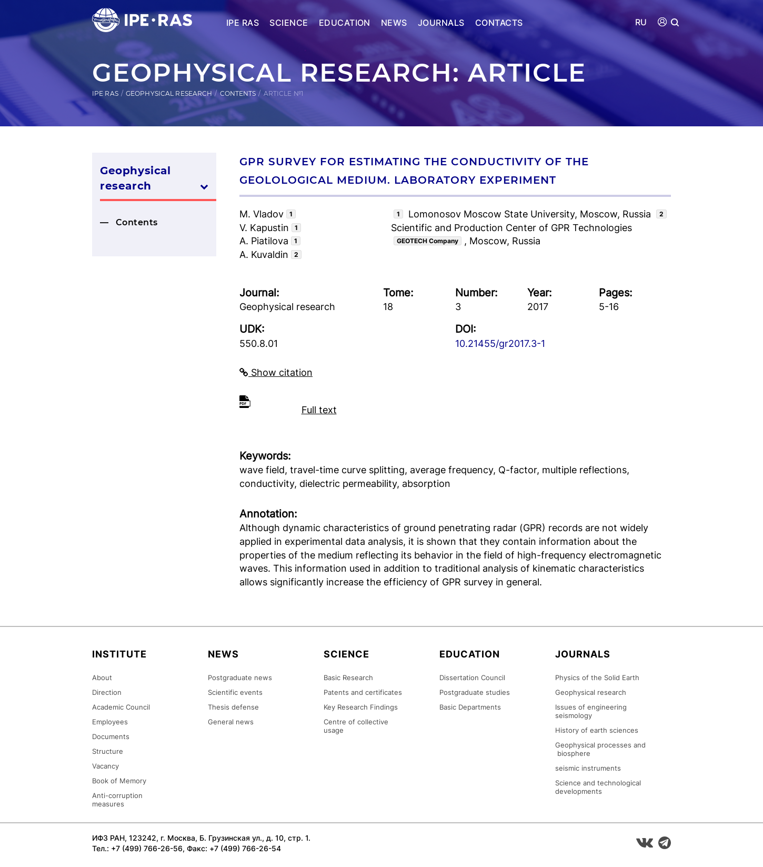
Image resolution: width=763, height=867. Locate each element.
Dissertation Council (472, 677)
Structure (107, 751)
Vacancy (105, 766)
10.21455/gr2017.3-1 (500, 343)
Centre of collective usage (356, 725)
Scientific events (235, 692)
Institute (119, 654)
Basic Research (348, 677)
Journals (441, 22)
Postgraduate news (240, 677)
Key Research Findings (361, 707)
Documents (110, 736)
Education (344, 22)
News (394, 22)
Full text (319, 409)
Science (288, 22)
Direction (107, 692)
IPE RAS (242, 22)
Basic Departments (470, 707)
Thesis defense (233, 707)
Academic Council (121, 707)
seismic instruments (588, 768)
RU (641, 22)
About (102, 677)
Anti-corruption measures (117, 799)
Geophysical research (169, 93)
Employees (110, 721)
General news (231, 721)
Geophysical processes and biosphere (600, 749)
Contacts (499, 22)
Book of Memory (119, 780)
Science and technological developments (598, 787)
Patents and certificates (363, 692)
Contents (238, 93)
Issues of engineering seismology (591, 711)
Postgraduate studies (474, 692)
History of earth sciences (596, 730)
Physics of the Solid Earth (597, 677)
